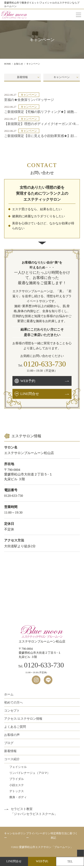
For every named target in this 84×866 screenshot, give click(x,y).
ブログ (8, 743)
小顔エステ (16, 785)
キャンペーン (62, 77)
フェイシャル (18, 766)
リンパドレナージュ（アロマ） (29, 772)
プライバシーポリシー (38, 835)
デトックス (16, 791)
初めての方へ (13, 702)
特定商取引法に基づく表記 (64, 835)
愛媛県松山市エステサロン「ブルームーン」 (46, 847)
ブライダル (16, 778)
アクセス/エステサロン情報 (23, 718)
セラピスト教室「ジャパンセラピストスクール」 (34, 811)
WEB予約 (42, 861)
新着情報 (22, 77)
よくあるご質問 (15, 726)
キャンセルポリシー (15, 835)
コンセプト (12, 710)
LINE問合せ (14, 861)
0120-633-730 (45, 364)
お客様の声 (12, 735)
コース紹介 (12, 759)
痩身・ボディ (18, 797)
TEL (70, 861)
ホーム (8, 694)
